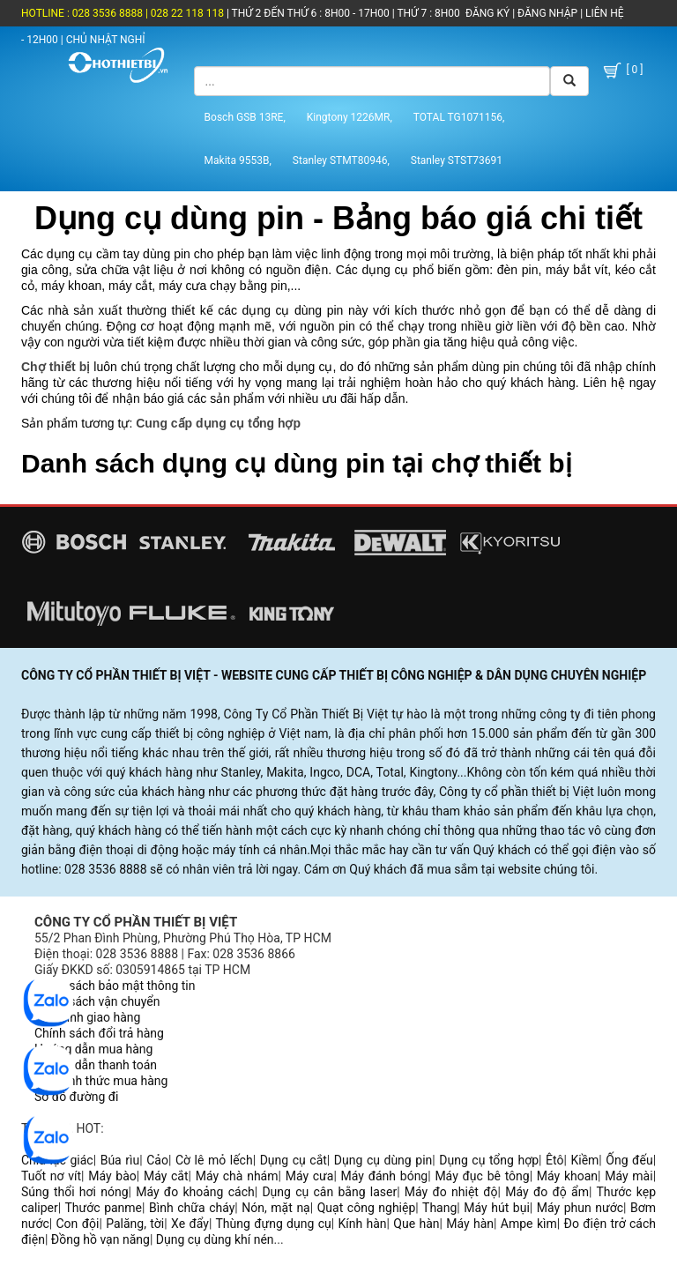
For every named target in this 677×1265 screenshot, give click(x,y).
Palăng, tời (135, 1224)
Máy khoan (567, 1176)
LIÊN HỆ (603, 13)
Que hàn (416, 1224)
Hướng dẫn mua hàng (93, 1049)
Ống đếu (629, 1160)
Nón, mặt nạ (275, 1208)
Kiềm (584, 1160)
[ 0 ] (622, 70)
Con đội (78, 1224)
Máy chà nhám (237, 1176)
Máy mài (628, 1176)
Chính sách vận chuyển (97, 1001)
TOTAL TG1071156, (459, 117)
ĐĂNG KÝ (487, 13)
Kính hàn (362, 1224)
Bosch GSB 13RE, (245, 117)
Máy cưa (310, 1176)
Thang (439, 1208)
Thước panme (104, 1208)
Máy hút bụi (497, 1208)
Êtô (554, 1160)
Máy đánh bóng (384, 1176)
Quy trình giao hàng (87, 1017)
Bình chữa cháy (191, 1208)
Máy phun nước (580, 1208)
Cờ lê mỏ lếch (214, 1160)
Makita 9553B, (238, 160)
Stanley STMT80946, (341, 160)
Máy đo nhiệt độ (451, 1192)
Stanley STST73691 (456, 160)
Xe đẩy (190, 1224)
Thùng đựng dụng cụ (273, 1224)
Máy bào (112, 1176)
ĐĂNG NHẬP (547, 13)
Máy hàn (470, 1224)
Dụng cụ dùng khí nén (215, 1239)
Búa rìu (120, 1160)
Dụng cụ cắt (293, 1160)
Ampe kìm (529, 1224)
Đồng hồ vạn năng (100, 1239)
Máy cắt (166, 1176)
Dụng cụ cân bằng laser (329, 1192)
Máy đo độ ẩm (547, 1192)
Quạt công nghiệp (366, 1208)
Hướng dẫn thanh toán (95, 1065)
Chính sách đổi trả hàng (99, 1033)
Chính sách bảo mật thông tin (115, 986)
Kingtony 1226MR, (349, 117)
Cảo (157, 1160)
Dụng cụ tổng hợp (489, 1160)
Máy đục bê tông (482, 1176)
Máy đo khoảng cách (195, 1192)
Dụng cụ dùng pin (383, 1160)
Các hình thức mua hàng (100, 1081)
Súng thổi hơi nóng (75, 1192)
